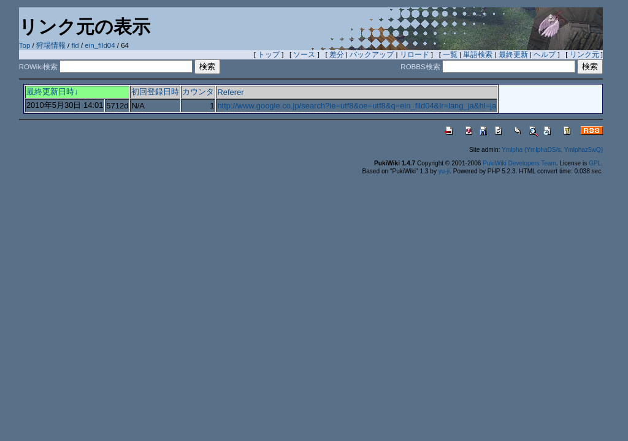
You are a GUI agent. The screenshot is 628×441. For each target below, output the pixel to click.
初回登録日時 (155, 91)
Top (25, 45)
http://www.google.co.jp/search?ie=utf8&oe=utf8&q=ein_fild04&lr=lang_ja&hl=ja (356, 105)
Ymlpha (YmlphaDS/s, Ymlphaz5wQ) (552, 149)
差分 (336, 54)
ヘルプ (545, 54)
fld (75, 45)
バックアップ (372, 54)
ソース (304, 54)
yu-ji (444, 171)
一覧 (450, 54)
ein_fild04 (100, 45)
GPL (595, 163)
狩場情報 (51, 45)
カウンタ (198, 91)
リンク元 (584, 54)
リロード (414, 54)
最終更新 (513, 54)
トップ (269, 54)
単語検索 (477, 54)
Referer (230, 92)
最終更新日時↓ (52, 91)
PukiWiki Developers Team (519, 163)
